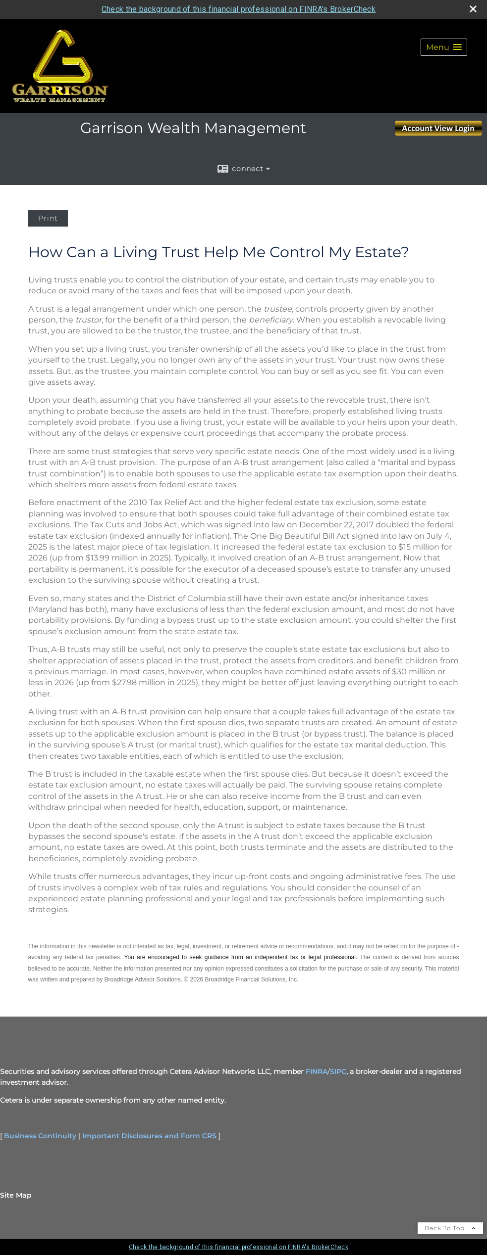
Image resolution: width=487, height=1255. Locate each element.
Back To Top (450, 1228)
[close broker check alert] (473, 9)
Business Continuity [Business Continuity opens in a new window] (40, 1135)
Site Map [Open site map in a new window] (16, 1195)
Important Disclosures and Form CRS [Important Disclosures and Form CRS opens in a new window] (149, 1135)
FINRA (316, 1071)
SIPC (338, 1071)
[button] (444, 47)
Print (48, 218)
